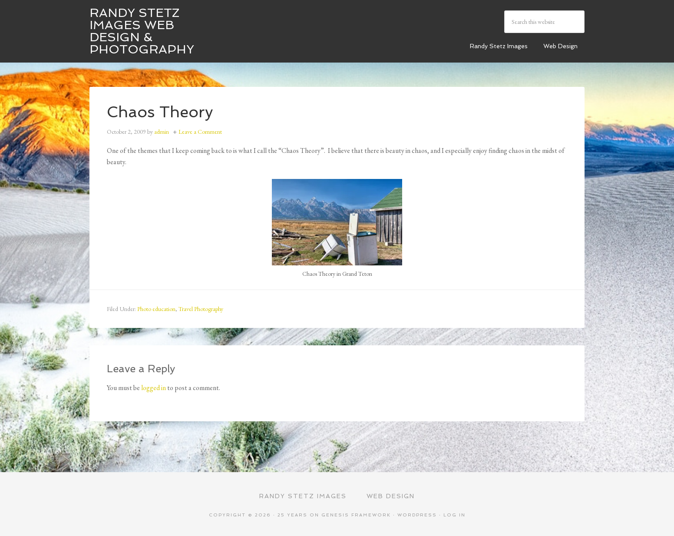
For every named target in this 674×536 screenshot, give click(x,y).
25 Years (292, 515)
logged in (153, 387)
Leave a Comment (200, 132)
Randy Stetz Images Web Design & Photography (141, 31)
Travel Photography (200, 309)
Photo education (156, 309)
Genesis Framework (356, 515)
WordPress (417, 515)
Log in (454, 515)
